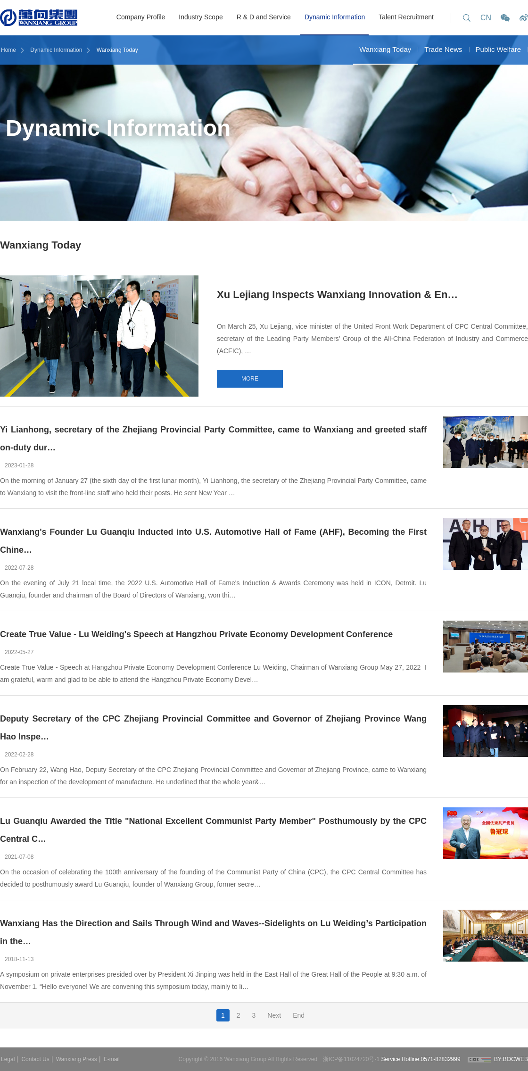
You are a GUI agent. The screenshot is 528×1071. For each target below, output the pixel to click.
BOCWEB (515, 1059)
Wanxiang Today (117, 50)
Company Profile (140, 17)
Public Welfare (498, 49)
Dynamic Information (335, 17)
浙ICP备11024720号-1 (352, 1059)
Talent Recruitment (406, 17)
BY (497, 1059)
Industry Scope (201, 17)
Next (274, 1015)
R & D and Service (264, 17)
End (299, 1015)
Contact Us (35, 1059)
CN (485, 18)
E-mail (112, 1059)
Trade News (443, 49)
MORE (249, 378)
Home (8, 50)
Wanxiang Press (76, 1059)
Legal (8, 1059)
